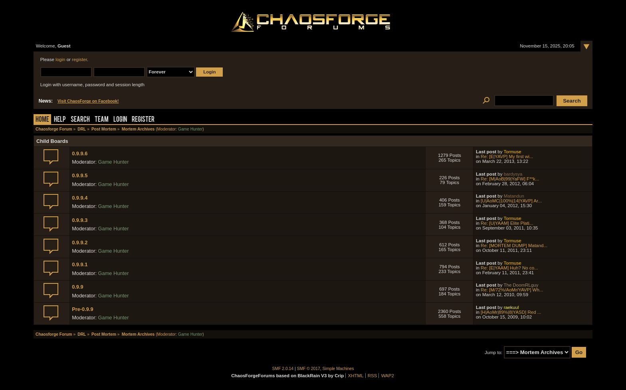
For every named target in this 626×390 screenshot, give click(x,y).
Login (120, 120)
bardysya (513, 174)
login (60, 59)
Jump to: (493, 352)
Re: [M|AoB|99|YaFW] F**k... (510, 178)
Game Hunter (190, 129)
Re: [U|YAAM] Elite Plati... (507, 223)
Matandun (514, 196)
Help (60, 120)
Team (102, 120)
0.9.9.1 (79, 264)
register (79, 59)
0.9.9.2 (79, 242)
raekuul (511, 307)
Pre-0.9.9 (82, 309)
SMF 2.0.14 (283, 368)
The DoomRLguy (520, 285)
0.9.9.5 (79, 175)
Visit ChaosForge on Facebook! (88, 101)
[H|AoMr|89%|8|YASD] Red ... (511, 312)
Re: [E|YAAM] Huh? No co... (509, 267)
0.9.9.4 (79, 198)
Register (143, 120)
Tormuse (512, 151)
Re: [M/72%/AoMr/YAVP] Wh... (512, 289)
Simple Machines (338, 368)
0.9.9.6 (79, 153)
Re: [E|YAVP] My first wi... (507, 156)
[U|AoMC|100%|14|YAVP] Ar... (511, 200)
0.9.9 (77, 287)
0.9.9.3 (79, 220)
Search (80, 120)
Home (42, 120)
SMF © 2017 (308, 368)
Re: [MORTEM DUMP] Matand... (514, 245)
